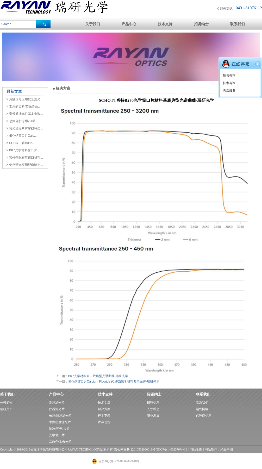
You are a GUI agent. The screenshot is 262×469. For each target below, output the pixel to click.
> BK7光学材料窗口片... (23, 150)
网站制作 (211, 449)
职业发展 (153, 415)
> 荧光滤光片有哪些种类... (25, 128)
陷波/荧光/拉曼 (59, 428)
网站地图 (196, 449)
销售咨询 (229, 75)
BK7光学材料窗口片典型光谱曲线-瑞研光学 (98, 376)
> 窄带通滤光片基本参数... (25, 114)
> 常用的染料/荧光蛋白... (24, 106)
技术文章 (104, 402)
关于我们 (92, 24)
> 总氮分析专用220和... (23, 121)
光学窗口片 (57, 435)
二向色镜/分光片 (60, 441)
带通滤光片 (57, 402)
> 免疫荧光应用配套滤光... (25, 99)
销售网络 (202, 409)
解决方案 (104, 409)
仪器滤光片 (57, 409)
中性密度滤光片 (60, 422)
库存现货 (104, 422)
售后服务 (229, 90)
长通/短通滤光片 (60, 415)
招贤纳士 (201, 24)
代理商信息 (203, 415)
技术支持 (165, 24)
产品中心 (129, 24)
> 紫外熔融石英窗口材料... (25, 157)
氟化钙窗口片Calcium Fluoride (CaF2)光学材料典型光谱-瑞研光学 (114, 381)
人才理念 (153, 409)
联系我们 (237, 24)
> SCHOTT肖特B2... (21, 143)
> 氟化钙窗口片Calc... (22, 135)
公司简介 (6, 402)
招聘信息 (153, 402)
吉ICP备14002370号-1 (171, 449)
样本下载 (104, 415)
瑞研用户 (6, 409)
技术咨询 (229, 83)
